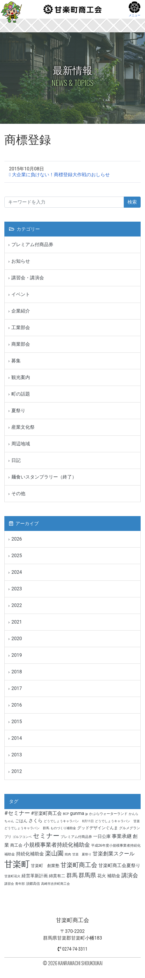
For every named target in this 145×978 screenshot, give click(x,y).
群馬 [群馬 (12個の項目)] (71, 875)
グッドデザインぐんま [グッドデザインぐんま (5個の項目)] (97, 827)
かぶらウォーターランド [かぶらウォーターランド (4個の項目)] (108, 814)
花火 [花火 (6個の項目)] (101, 875)
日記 (16, 460)
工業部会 (20, 327)
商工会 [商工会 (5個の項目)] (16, 845)
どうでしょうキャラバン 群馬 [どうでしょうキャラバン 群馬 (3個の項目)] (26, 828)
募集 (16, 360)
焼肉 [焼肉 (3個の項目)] (68, 854)
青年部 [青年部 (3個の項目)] (20, 884)
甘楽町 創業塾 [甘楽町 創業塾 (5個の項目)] (45, 865)
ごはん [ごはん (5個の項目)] (21, 820)
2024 (16, 572)
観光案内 (20, 377)
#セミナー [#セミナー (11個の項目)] (17, 813)
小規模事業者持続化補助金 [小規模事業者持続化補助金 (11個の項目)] (57, 845)
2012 (16, 771)
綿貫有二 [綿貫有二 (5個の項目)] (57, 875)
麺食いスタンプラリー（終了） (44, 477)
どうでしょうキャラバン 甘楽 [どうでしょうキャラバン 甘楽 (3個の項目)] (117, 821)
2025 (16, 555)
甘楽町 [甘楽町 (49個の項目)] (17, 864)
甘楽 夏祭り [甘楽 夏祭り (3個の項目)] (81, 854)
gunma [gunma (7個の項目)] (77, 813)
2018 (16, 672)
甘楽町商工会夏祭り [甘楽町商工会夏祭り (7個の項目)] (119, 865)
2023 (16, 589)
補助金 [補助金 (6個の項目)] (113, 875)
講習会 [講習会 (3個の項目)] (9, 884)
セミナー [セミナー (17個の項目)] (46, 835)
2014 (16, 738)
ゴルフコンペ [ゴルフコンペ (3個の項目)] (22, 837)
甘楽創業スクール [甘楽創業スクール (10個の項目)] (114, 853)
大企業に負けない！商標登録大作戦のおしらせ (61, 174)
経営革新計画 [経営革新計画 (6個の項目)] (35, 875)
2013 (16, 755)
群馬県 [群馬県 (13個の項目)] (87, 875)
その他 (18, 493)
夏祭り (18, 410)
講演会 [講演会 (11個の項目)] (129, 875)
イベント (20, 294)
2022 (16, 605)
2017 (16, 688)
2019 (16, 655)
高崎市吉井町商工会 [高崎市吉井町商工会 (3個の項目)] (55, 884)
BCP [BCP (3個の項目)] (66, 814)
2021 (16, 622)
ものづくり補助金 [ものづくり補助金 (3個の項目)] (63, 828)
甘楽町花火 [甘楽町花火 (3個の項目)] (12, 876)
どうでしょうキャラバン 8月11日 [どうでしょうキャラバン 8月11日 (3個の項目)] (69, 821)
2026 (16, 539)
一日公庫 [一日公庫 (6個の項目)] (102, 836)
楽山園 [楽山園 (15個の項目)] (54, 853)
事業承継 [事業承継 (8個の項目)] (122, 836)
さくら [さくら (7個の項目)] (36, 820)
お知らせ (20, 261)
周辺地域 (20, 443)
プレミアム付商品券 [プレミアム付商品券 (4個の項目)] (76, 837)
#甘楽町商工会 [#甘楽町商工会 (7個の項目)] (46, 813)
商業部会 (20, 344)
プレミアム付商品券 (32, 244)
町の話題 (20, 394)
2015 (16, 721)
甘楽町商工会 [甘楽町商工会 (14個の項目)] (79, 865)
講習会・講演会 (27, 277)
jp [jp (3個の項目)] (86, 814)
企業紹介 (20, 311)
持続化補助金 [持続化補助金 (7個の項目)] (30, 854)
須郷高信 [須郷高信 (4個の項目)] (33, 884)
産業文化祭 (23, 427)
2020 (16, 638)
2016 (16, 705)
